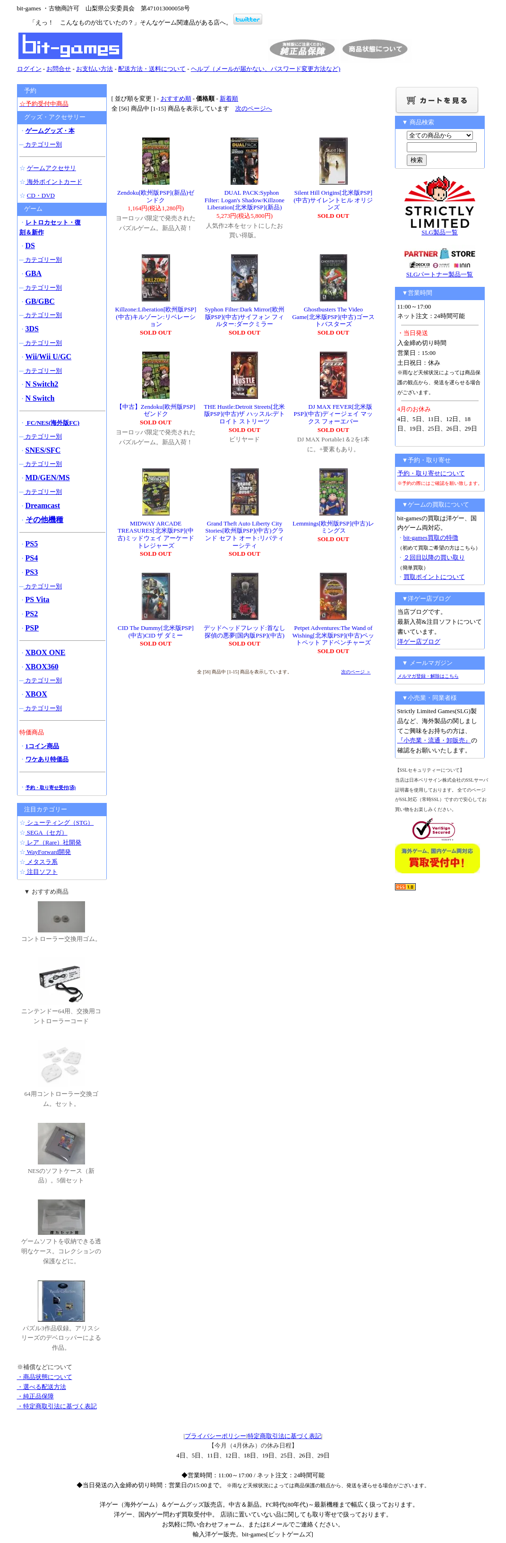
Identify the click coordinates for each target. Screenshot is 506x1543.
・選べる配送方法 (41, 1386)
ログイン (29, 68)
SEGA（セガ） (47, 832)
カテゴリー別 (43, 144)
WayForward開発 (48, 851)
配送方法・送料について (152, 68)
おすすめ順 (176, 98)
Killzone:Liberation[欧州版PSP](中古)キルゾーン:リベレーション (156, 317)
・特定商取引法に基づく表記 (57, 1406)
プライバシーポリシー (215, 1436)
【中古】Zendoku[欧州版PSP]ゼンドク (156, 410)
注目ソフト (42, 871)
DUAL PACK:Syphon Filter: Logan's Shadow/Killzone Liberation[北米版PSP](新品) (244, 200)
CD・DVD (41, 195)
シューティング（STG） (60, 822)
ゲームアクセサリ (51, 168)
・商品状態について (44, 1376)
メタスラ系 (42, 861)
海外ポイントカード (54, 181)
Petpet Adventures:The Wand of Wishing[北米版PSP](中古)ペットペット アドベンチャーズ (333, 635)
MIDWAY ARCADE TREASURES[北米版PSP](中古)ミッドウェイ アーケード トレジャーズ (156, 534)
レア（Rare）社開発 (54, 842)
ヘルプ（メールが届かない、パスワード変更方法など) (265, 68)
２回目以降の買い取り (434, 557)
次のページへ (253, 108)
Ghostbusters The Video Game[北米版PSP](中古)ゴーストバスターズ (333, 317)
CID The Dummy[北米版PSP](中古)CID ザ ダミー (156, 631)
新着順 (229, 98)
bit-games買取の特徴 (430, 537)
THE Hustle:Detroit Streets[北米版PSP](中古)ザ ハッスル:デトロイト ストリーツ (244, 414)
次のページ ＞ (356, 671)
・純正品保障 (35, 1396)
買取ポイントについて (434, 576)
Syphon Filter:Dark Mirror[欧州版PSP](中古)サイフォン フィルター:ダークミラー (244, 317)
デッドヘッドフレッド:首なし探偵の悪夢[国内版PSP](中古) (244, 631)
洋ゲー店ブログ (418, 641)
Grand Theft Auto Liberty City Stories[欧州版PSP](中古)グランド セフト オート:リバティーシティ (244, 534)
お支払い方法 (94, 68)
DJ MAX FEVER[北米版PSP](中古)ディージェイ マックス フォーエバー (333, 414)
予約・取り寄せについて (431, 473)
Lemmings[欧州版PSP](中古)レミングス (333, 527)
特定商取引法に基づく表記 (284, 1436)
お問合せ (58, 68)
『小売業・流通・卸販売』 (434, 740)
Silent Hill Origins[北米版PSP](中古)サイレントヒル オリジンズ (333, 200)
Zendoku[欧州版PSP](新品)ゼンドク (155, 196)
